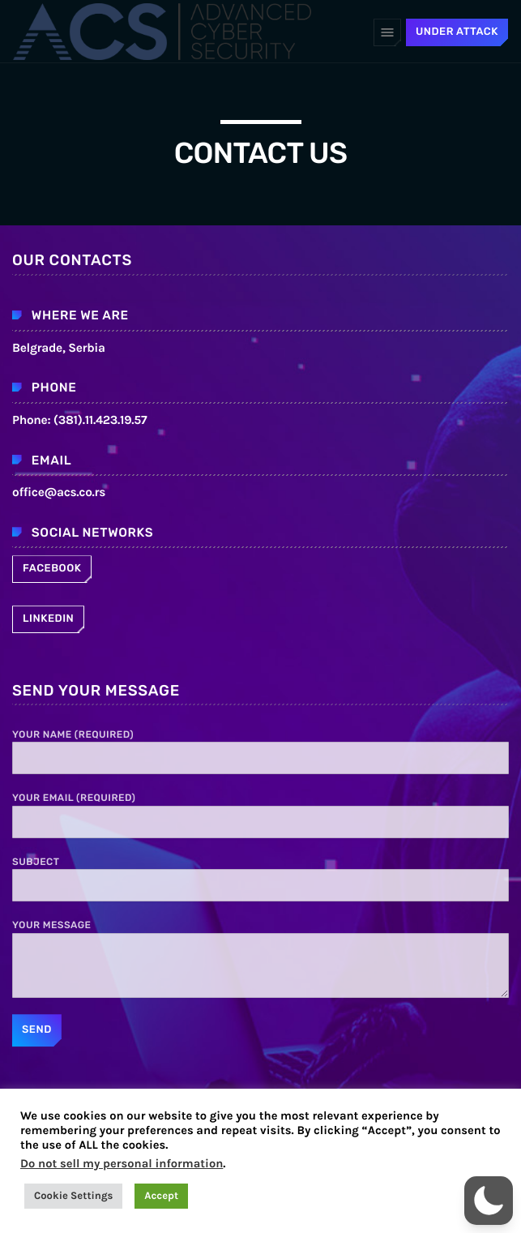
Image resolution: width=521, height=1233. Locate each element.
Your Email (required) (260, 814)
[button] (488, 1200)
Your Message (260, 958)
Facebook (52, 569)
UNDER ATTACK (457, 32)
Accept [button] (161, 1196)
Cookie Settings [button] (73, 1196)
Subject (260, 878)
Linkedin (48, 619)
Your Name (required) (260, 751)
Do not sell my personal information (121, 1164)
